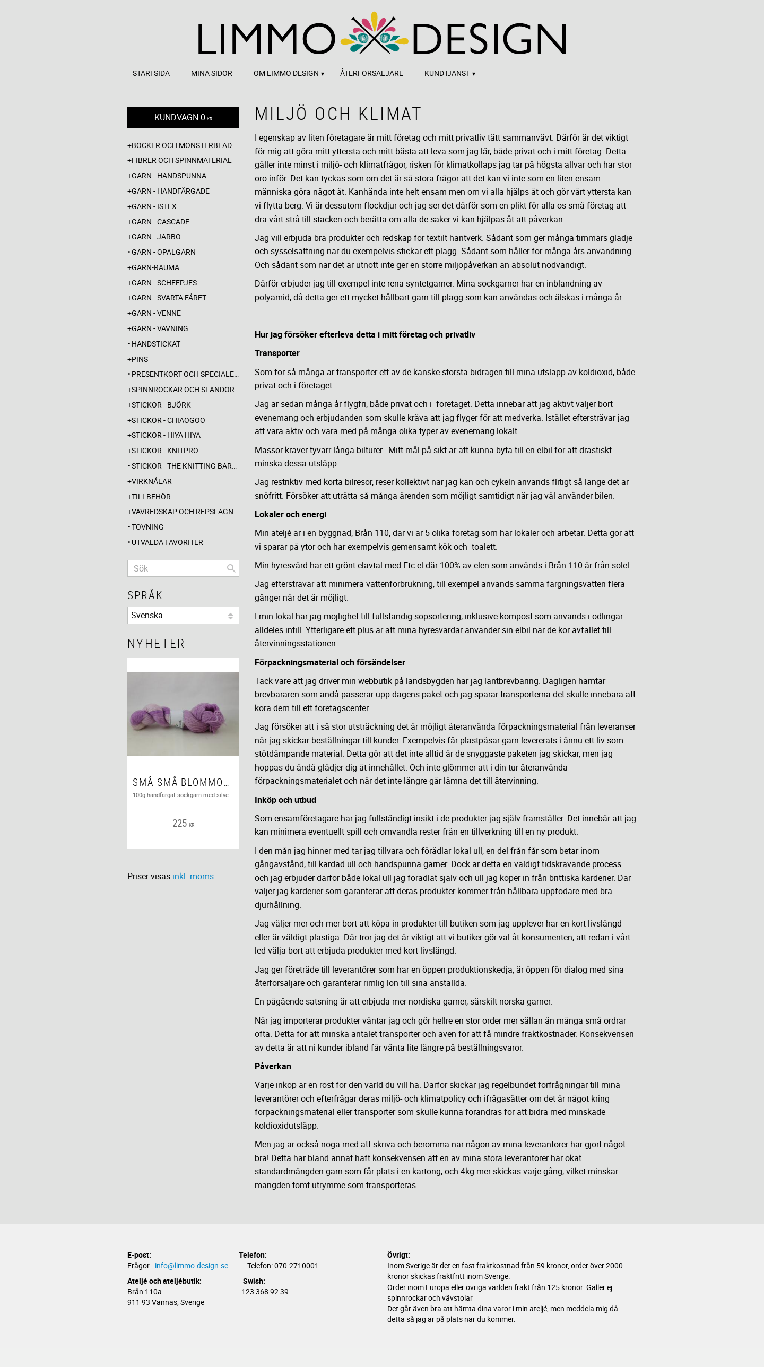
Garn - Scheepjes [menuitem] (164, 283)
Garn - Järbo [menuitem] (156, 236)
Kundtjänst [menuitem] (447, 73)
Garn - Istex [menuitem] (154, 206)
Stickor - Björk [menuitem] (161, 405)
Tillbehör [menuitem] (151, 496)
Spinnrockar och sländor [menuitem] (183, 389)
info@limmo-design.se (191, 1265)
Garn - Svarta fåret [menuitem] (169, 297)
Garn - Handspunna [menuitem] (169, 175)
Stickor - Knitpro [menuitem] (165, 450)
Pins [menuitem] (140, 359)
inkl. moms (193, 876)
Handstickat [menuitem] (156, 344)
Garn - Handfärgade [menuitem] (171, 191)
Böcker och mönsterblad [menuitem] (182, 145)
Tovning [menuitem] (148, 527)
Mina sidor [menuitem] (211, 73)
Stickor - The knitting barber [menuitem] (185, 466)
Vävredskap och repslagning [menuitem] (185, 511)
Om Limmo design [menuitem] (286, 73)
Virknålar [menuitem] (152, 481)
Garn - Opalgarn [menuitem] (164, 252)
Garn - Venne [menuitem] (156, 313)
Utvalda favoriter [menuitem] (167, 542)
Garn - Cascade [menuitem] (160, 222)
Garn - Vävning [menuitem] (160, 328)
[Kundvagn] (183, 117)
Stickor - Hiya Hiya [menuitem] (166, 435)
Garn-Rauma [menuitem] (155, 267)
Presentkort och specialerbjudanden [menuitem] (185, 374)
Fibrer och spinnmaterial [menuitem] (182, 160)
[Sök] (231, 568)
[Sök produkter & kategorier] (183, 568)
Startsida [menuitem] (151, 73)
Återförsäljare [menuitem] (371, 73)
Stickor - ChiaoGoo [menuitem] (168, 420)
